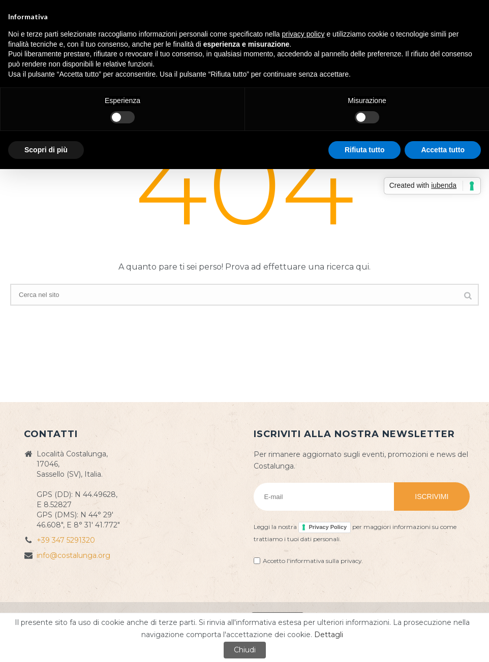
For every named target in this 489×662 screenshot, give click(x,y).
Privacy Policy (328, 527)
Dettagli (328, 634)
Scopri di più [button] (46, 150)
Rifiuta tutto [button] (365, 150)
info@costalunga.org (73, 555)
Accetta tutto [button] (443, 150)
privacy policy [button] (303, 34)
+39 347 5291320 (66, 540)
